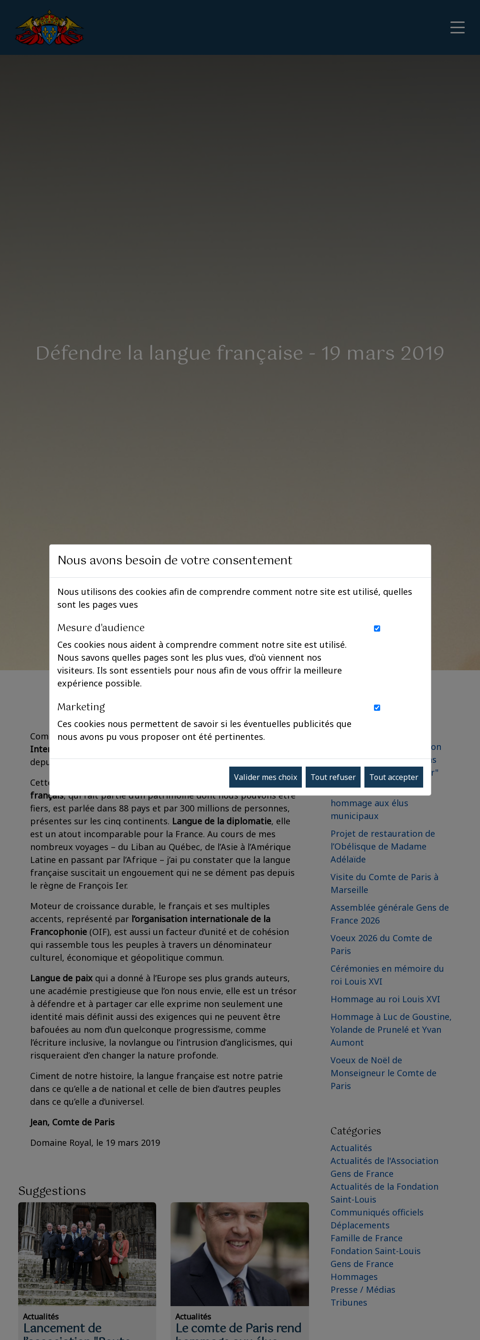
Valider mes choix (265, 777)
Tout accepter (393, 777)
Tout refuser (333, 777)
